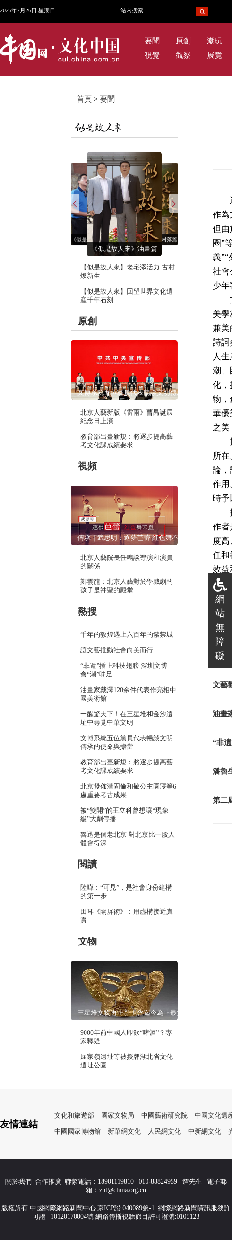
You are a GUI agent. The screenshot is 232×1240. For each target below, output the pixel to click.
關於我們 (18, 1181)
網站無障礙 (220, 627)
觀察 (183, 55)
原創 (183, 41)
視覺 (152, 55)
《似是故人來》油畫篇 (124, 248)
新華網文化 (124, 1131)
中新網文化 (204, 1131)
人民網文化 (164, 1131)
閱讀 (87, 864)
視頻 (87, 466)
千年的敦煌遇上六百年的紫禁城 (126, 634)
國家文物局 (117, 1115)
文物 (87, 941)
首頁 (84, 99)
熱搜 (87, 611)
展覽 (214, 55)
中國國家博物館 (77, 1131)
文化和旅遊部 (74, 1115)
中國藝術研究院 (164, 1115)
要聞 (152, 41)
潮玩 (214, 41)
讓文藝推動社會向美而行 (116, 650)
